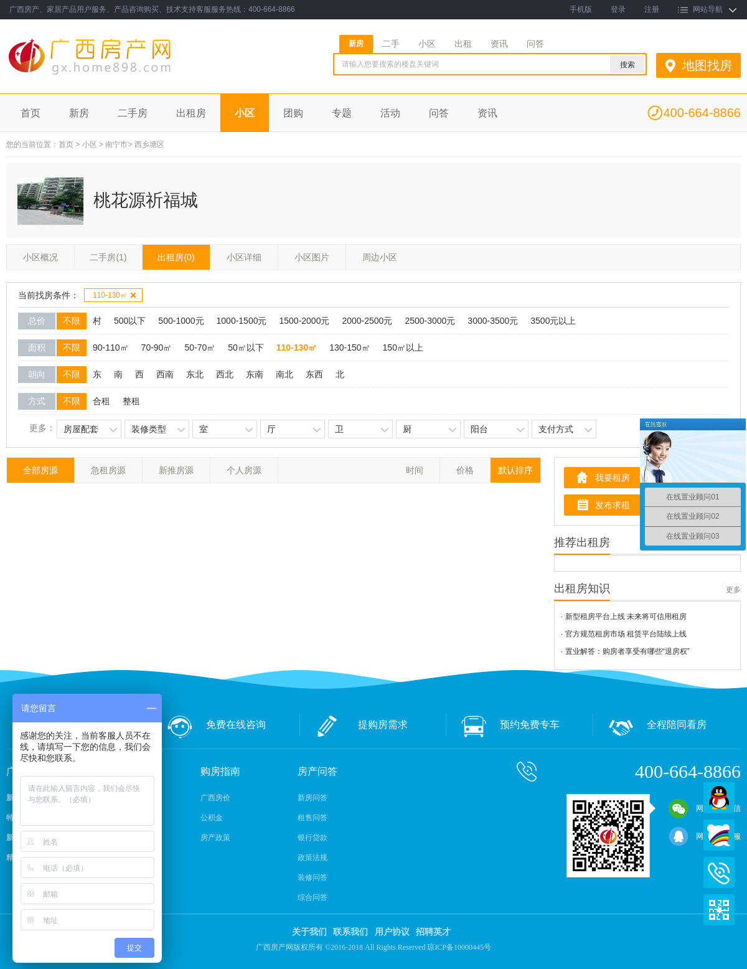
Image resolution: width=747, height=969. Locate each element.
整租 (131, 401)
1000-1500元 (242, 321)
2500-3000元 (430, 321)
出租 (463, 44)
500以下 (130, 321)
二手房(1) (108, 257)
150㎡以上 (403, 347)
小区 (427, 44)
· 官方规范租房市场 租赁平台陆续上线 (624, 634)
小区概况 (40, 257)
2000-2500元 (367, 321)
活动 (390, 113)
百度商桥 (719, 835)
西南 (165, 374)
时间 (414, 470)
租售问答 (312, 817)
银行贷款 (312, 837)
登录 (618, 9)
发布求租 (612, 505)
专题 (342, 113)
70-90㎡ (156, 347)
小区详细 (244, 257)
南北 (284, 374)
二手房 (133, 113)
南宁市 (116, 144)
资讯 (499, 44)
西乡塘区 (149, 144)
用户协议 (392, 932)
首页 (30, 113)
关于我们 (309, 932)
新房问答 (312, 797)
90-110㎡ (111, 347)
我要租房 (612, 478)
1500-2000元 (304, 321)
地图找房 (707, 65)
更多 (733, 589)
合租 (101, 401)
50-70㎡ (199, 347)
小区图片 (311, 257)
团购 (293, 113)
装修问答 (312, 877)
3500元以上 (553, 321)
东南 (254, 374)
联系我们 (350, 932)
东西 (314, 374)
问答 (535, 44)
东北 (195, 374)
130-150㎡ (349, 347)
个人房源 (244, 470)
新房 (356, 43)
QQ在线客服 (719, 797)
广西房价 (215, 797)
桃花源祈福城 (145, 200)
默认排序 (515, 470)
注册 (651, 9)
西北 (224, 374)
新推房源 (176, 470)
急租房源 (108, 470)
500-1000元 (181, 321)
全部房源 (40, 470)
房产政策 (215, 837)
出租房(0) (175, 257)
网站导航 (708, 9)
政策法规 (312, 857)
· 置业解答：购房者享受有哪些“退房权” (625, 651)
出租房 (191, 113)
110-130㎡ (115, 295)
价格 (465, 470)
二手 (391, 44)
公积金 (211, 817)
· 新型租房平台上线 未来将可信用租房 (624, 616)
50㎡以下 (246, 347)
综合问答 (312, 897)
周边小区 (379, 257)
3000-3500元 (492, 321)
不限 (71, 321)
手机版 (581, 9)
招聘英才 (433, 932)
